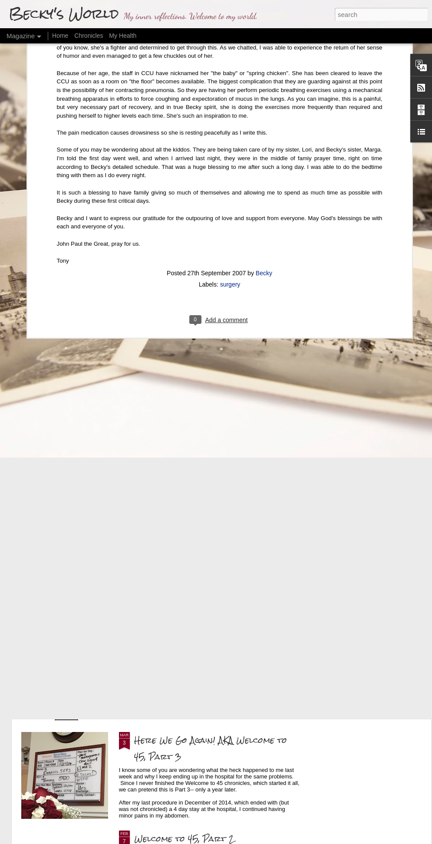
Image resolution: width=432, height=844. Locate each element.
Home (60, 35)
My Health (122, 35)
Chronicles (88, 35)
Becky (264, 169)
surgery (230, 181)
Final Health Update (178, 543)
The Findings (160, 641)
